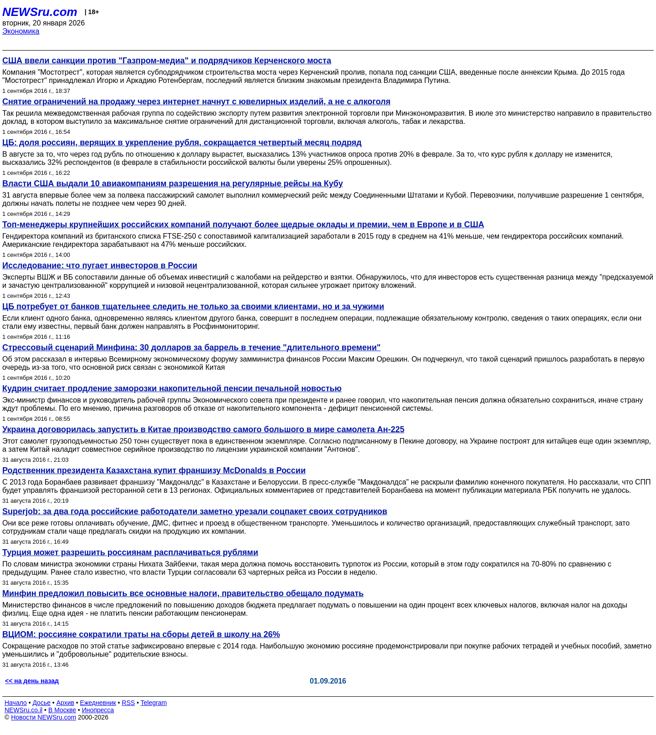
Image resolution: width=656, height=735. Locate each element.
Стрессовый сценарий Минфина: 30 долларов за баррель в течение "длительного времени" (191, 347)
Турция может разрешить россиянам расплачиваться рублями (130, 552)
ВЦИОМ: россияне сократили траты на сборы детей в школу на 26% (141, 634)
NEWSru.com (39, 12)
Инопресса (98, 710)
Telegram (154, 702)
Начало (16, 702)
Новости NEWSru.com (43, 717)
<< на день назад (32, 680)
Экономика (21, 31)
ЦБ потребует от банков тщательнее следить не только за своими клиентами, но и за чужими (193, 306)
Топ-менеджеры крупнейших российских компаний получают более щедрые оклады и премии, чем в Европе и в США (243, 224)
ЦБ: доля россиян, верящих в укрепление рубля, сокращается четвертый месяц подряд (182, 142)
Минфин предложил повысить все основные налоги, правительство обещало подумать (183, 593)
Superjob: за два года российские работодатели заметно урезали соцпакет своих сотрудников (194, 511)
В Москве (62, 710)
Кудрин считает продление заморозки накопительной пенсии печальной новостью (172, 388)
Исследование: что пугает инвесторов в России (99, 265)
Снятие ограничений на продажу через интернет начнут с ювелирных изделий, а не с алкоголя (196, 101)
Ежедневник (98, 702)
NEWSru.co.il (23, 710)
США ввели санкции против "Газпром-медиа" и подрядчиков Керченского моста (166, 60)
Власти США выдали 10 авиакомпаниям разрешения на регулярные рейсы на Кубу (172, 183)
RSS (128, 702)
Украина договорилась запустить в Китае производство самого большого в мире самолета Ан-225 (203, 429)
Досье (41, 702)
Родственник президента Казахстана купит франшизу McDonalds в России (154, 470)
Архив (65, 702)
